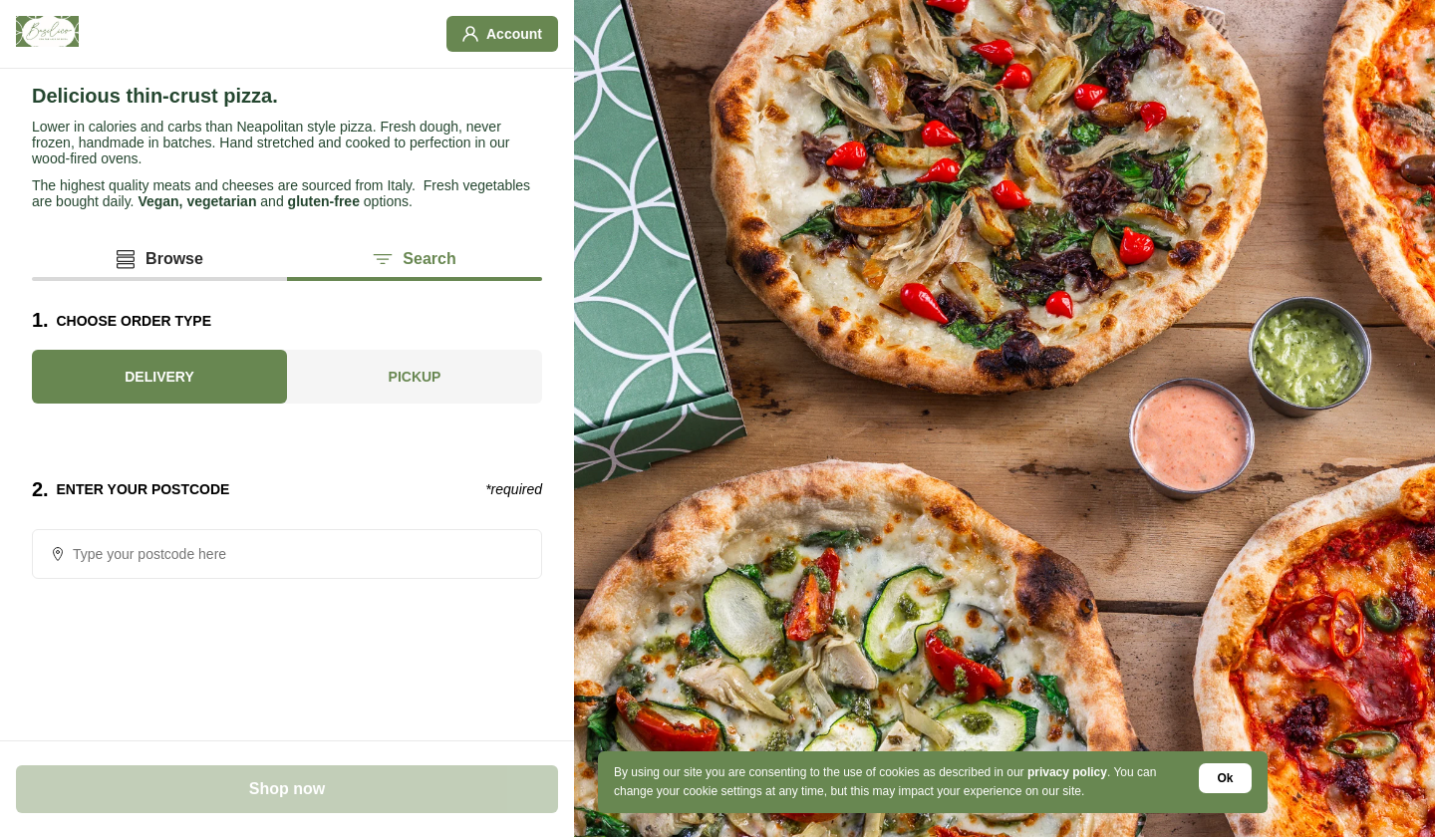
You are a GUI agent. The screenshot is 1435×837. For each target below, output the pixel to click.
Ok (1226, 778)
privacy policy (1067, 772)
